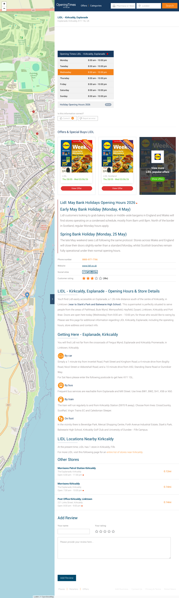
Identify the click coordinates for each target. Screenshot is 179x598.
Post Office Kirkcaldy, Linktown (75, 499)
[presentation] (81, 569)
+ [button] (4, 4)
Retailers (73, 589)
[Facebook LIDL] (84, 272)
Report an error (87, 118)
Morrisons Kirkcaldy (69, 483)
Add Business (121, 589)
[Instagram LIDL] (92, 272)
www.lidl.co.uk (89, 266)
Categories (96, 5)
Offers (84, 5)
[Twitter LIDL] (88, 272)
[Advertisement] (117, 41)
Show (108, 105)
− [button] (4, 8)
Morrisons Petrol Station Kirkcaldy (77, 468)
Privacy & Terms (153, 589)
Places (61, 589)
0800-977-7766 (90, 259)
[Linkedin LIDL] (96, 272)
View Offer (76, 188)
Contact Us (137, 589)
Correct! (67, 118)
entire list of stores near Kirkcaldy (124, 452)
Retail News (170, 589)
